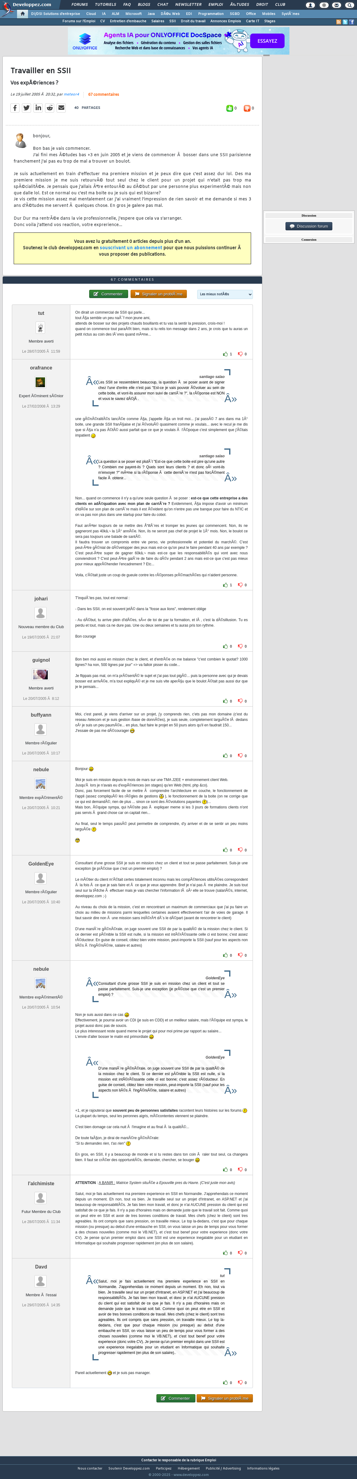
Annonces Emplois (225, 21)
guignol (41, 671)
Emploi (215, 4)
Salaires (157, 21)
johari (41, 610)
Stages (269, 21)
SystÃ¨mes (290, 14)
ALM (115, 14)
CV (102, 21)
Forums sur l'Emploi (78, 21)
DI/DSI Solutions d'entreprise (55, 14)
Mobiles (268, 14)
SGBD (235, 14)
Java (151, 14)
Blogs (144, 4)
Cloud (91, 14)
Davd (41, 1278)
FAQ (127, 4)
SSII (172, 21)
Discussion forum (309, 226)
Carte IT (252, 21)
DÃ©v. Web (170, 14)
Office (251, 14)
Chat (163, 4)
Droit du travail (193, 21)
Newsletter (188, 4)
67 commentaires (103, 98)
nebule (41, 780)
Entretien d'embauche (128, 21)
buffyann (41, 726)
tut (41, 324)
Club (280, 4)
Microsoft (133, 14)
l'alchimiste (41, 1194)
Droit (262, 4)
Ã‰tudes (239, 4)
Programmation (211, 14)
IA (104, 14)
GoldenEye (41, 875)
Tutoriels (105, 4)
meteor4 (71, 98)
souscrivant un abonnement (131, 252)
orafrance (41, 379)
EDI (189, 14)
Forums (79, 4)
